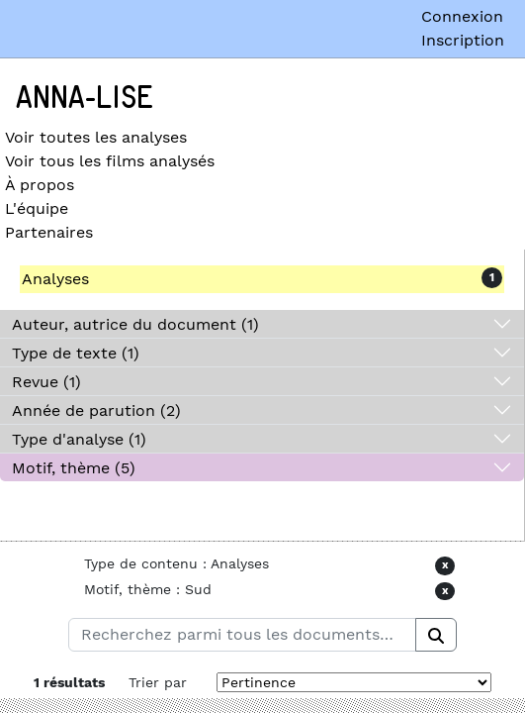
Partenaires (49, 232)
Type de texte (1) (75, 353)
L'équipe (36, 208)
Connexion (462, 16)
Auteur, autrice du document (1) (135, 324)
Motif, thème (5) (73, 467)
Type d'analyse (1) (79, 439)
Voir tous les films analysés (110, 161)
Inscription (462, 40)
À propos (39, 184)
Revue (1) (46, 381)
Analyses (55, 278)
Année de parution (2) (96, 410)
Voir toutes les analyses (96, 137)
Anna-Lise (84, 98)
